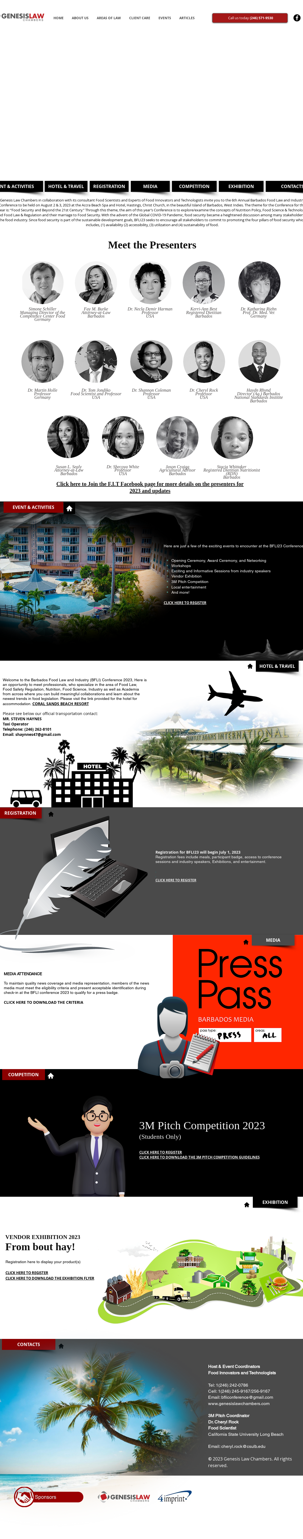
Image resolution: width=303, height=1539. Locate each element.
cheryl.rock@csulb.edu (243, 1446)
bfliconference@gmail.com (247, 1397)
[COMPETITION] (194, 186)
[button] (33, 507)
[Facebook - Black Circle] (297, 17)
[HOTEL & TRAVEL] (66, 186)
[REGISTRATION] (109, 186)
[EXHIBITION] (241, 186)
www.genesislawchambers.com (239, 1403)
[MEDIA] (150, 186)
